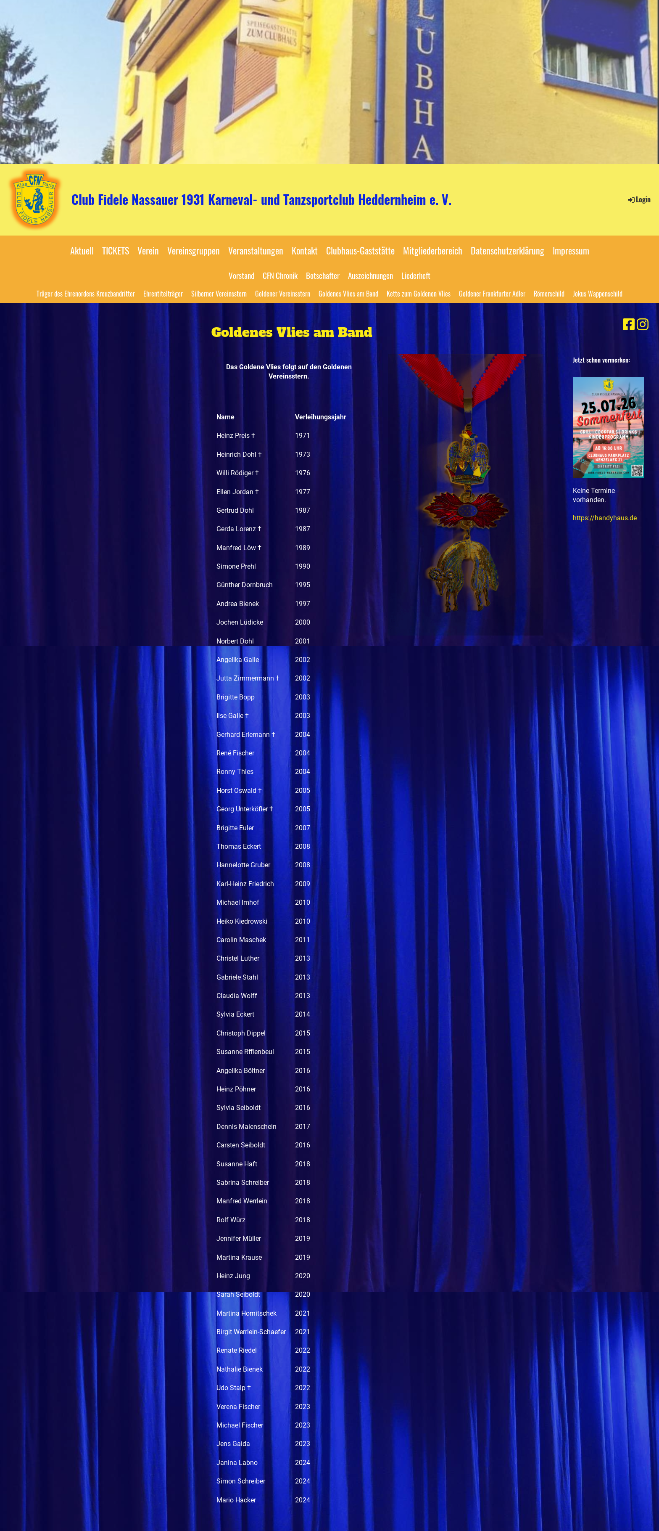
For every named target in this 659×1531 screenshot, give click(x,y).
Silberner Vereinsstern (219, 294)
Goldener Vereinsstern (282, 294)
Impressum (571, 250)
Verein (148, 250)
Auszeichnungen (370, 275)
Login (639, 199)
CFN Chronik (280, 275)
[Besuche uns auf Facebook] (629, 325)
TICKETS (115, 250)
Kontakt (305, 250)
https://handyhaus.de (605, 518)
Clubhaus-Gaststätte (360, 250)
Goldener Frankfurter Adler (492, 294)
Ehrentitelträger (163, 294)
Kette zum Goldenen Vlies (419, 294)
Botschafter (323, 275)
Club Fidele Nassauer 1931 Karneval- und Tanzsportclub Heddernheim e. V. (261, 199)
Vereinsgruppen (193, 250)
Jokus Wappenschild (597, 294)
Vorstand (241, 275)
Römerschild (549, 294)
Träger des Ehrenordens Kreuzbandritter (86, 294)
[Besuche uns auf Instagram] (642, 325)
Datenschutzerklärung (507, 250)
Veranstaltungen (255, 250)
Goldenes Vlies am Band (348, 294)
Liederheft (415, 275)
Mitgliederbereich (432, 250)
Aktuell (82, 250)
